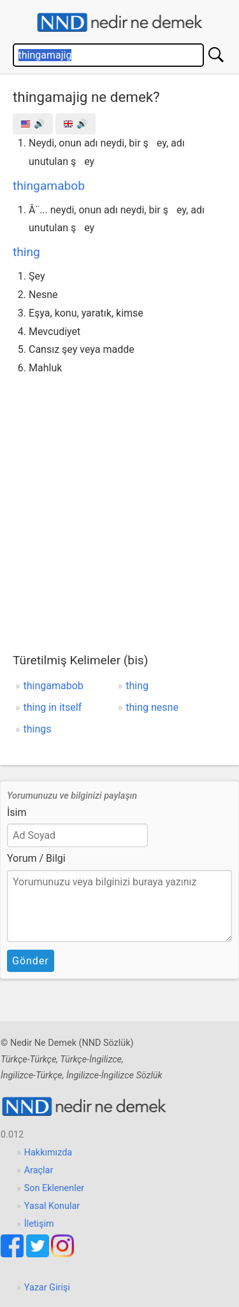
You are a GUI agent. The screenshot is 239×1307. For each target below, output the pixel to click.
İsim (17, 812)
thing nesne (152, 707)
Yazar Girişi (47, 1287)
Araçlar (39, 1170)
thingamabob (49, 185)
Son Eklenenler (54, 1188)
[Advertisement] (119, 503)
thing (26, 252)
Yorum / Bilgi (36, 858)
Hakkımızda (48, 1152)
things (38, 729)
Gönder (30, 961)
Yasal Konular (52, 1206)
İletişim (39, 1223)
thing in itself (53, 707)
